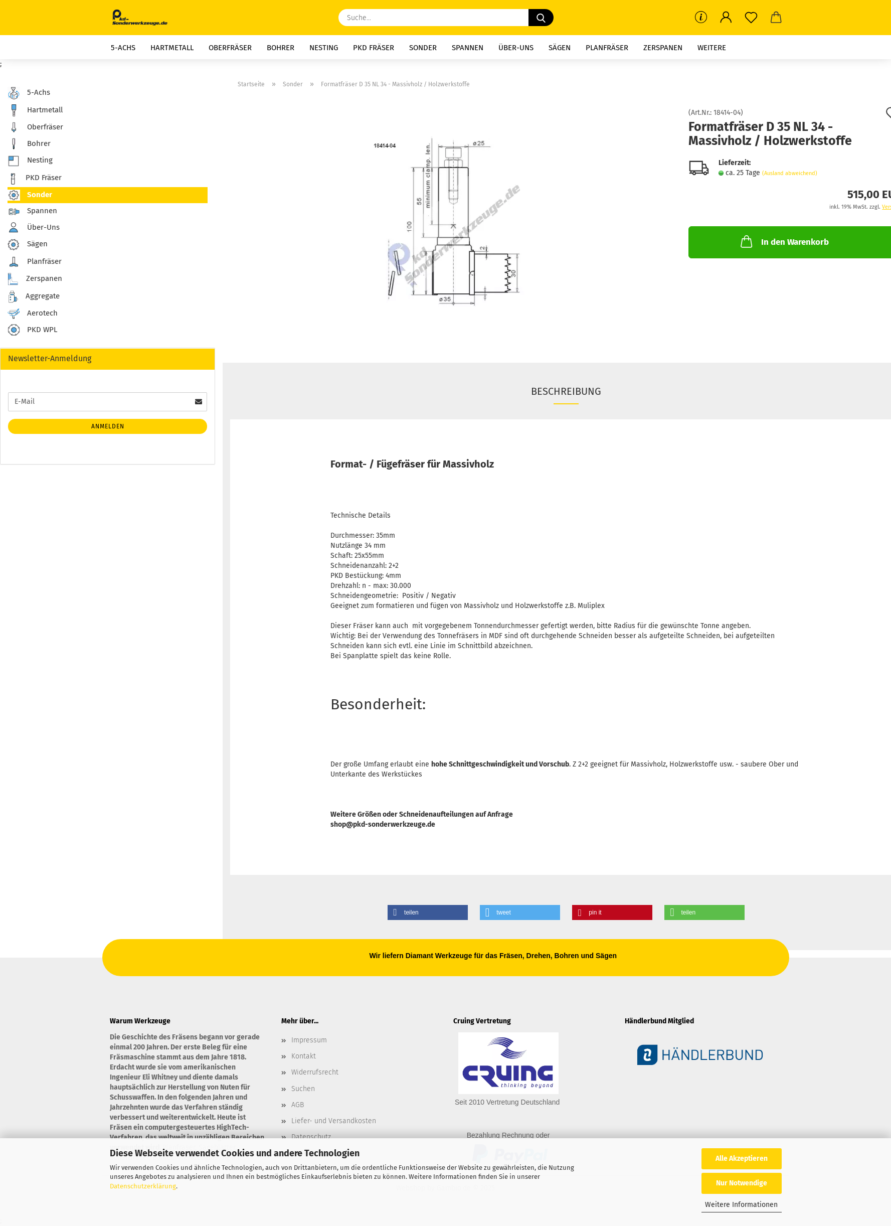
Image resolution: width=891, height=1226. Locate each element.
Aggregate (34, 296)
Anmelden (107, 426)
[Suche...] (541, 17)
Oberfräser (230, 47)
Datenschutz (311, 1137)
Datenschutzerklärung (143, 1186)
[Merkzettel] (751, 17)
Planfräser (607, 47)
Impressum (309, 1040)
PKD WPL (32, 330)
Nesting (323, 47)
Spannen (467, 47)
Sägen (560, 47)
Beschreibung (566, 391)
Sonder (423, 47)
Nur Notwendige (741, 1183)
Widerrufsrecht (314, 1072)
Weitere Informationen (741, 1204)
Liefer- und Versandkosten (333, 1121)
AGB (297, 1105)
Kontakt (303, 1056)
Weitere (711, 47)
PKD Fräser (373, 47)
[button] (726, 17)
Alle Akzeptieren (742, 1158)
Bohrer (280, 47)
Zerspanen (662, 47)
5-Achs (123, 47)
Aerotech (33, 313)
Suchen (303, 1089)
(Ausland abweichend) (789, 173)
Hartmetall (172, 47)
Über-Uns (515, 47)
